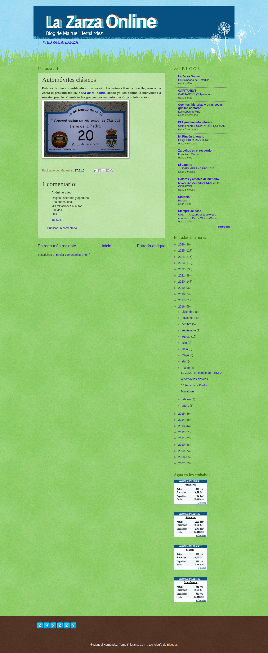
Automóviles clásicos (194, 379)
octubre (187, 324)
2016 (182, 306)
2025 (182, 250)
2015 (182, 413)
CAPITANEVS (187, 90)
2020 (182, 281)
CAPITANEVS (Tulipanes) (194, 94)
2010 (182, 444)
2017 (182, 300)
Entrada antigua (151, 246)
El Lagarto (185, 164)
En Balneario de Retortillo (193, 80)
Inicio (106, 246)
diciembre (188, 311)
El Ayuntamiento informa (195, 122)
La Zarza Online (189, 76)
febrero (187, 399)
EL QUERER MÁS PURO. (194, 140)
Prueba (182, 200)
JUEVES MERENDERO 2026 (196, 168)
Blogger (172, 644)
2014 (182, 419)
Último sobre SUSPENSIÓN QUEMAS (201, 125)
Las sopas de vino (189, 111)
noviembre (189, 317)
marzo (186, 367)
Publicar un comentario (62, 228)
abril (185, 361)
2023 (182, 263)
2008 (182, 457)
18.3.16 (56, 219)
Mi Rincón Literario (191, 136)
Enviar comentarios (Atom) (73, 254)
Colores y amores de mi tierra (198, 179)
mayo (186, 355)
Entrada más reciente (57, 246)
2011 (182, 438)
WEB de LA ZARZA (61, 42)
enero (186, 405)
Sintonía (183, 197)
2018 (182, 294)
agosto (186, 336)
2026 (182, 244)
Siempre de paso (189, 211)
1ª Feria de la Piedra (194, 385)
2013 (182, 426)
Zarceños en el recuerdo (195, 150)
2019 (182, 288)
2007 (182, 463)
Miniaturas (187, 391)
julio (185, 342)
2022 (182, 269)
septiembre (189, 330)
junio (185, 349)
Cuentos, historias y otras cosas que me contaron (200, 106)
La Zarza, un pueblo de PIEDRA (201, 372)
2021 (182, 275)
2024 (182, 256)
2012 (182, 432)
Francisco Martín (188, 154)
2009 (182, 451)
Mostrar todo (224, 227)
